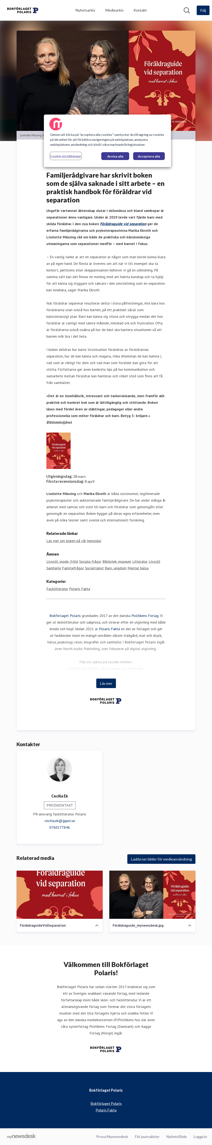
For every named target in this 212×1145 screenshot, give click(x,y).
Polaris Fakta (79, 589)
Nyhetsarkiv (85, 10)
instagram (113, 668)
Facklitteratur (57, 589)
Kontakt (140, 10)
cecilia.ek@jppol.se (60, 821)
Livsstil (154, 561)
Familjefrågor (73, 568)
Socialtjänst (94, 568)
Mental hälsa (138, 568)
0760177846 (59, 827)
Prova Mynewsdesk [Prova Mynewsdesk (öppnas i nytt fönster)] (112, 1136)
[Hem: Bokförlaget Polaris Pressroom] (22, 10)
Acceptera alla (149, 156)
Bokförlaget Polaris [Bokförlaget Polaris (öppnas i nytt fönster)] (106, 1103)
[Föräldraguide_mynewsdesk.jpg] (152, 895)
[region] (107, 141)
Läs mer (106, 683)
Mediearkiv (114, 10)
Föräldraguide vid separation (123, 224)
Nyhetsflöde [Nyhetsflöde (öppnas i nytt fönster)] (176, 1136)
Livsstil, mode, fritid (62, 561)
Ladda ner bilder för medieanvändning (161, 859)
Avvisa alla (115, 156)
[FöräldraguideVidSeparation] (60, 895)
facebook (135, 668)
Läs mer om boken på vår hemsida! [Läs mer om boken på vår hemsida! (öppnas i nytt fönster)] (73, 541)
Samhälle (53, 568)
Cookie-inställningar (65, 156)
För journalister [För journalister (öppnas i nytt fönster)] (147, 1136)
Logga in (200, 1136)
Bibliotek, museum (116, 561)
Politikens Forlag (145, 615)
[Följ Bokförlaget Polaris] (203, 10)
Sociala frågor (90, 561)
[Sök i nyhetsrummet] (186, 10)
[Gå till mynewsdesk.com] (21, 1136)
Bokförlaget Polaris (65, 615)
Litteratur (140, 561)
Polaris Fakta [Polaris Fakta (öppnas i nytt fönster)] (106, 1110)
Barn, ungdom (115, 568)
